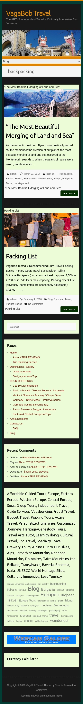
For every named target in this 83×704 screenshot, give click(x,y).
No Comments (35, 304)
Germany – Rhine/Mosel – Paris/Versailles (37, 399)
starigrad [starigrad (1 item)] (36, 616)
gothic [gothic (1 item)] (53, 601)
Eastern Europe (14, 178)
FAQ (15, 428)
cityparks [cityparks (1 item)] (70, 590)
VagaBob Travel (28, 13)
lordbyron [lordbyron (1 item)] (34, 605)
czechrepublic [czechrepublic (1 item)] (32, 595)
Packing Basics (14, 304)
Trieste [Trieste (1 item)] (19, 621)
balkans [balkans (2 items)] (12, 589)
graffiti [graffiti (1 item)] (60, 601)
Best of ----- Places (56, 174)
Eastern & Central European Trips (32, 414)
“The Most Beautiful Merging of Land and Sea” (40, 131)
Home (13, 352)
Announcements (19, 418)
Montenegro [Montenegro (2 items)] (61, 605)
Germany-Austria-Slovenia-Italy (30, 404)
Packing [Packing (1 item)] (32, 610)
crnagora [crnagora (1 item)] (20, 595)
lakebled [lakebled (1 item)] (25, 605)
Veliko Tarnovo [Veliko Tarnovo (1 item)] (41, 621)
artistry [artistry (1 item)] (45, 584)
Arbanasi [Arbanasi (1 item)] (19, 584)
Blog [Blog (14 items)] (33, 588)
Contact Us (16, 423)
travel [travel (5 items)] (54, 615)
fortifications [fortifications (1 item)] (43, 601)
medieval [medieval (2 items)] (46, 605)
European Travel (62, 299)
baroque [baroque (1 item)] (22, 590)
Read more (69, 193)
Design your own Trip (25, 376)
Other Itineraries (22, 371)
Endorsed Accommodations (38, 178)
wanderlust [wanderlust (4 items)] (59, 620)
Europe (57, 178)
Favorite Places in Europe (36, 457)
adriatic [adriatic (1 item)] (10, 584)
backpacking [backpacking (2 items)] (58, 583)
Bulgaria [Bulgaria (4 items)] (48, 589)
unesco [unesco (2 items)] (28, 620)
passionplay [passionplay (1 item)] (54, 610)
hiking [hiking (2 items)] (69, 600)
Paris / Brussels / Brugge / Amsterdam (34, 409)
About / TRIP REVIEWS (26, 357)
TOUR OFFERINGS (21, 381)
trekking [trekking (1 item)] (10, 621)
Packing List (21, 256)
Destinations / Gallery (22, 366)
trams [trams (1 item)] (45, 616)
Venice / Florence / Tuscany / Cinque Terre (37, 395)
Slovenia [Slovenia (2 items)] (25, 615)
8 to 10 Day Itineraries (25, 385)
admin (13, 174)
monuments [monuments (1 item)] (12, 610)
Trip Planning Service (25, 362)
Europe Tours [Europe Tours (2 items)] (27, 600)
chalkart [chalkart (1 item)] (60, 590)
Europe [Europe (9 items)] (49, 594)
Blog (69, 174)
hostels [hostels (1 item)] (10, 605)
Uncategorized (21, 183)
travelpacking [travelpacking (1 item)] (67, 616)
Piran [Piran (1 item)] (64, 610)
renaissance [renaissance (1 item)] (12, 616)
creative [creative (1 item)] (10, 595)
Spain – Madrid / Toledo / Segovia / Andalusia (38, 390)
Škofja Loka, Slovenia (36, 471)
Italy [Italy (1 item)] (17, 605)
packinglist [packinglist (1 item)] (43, 610)
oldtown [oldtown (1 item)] (23, 610)
